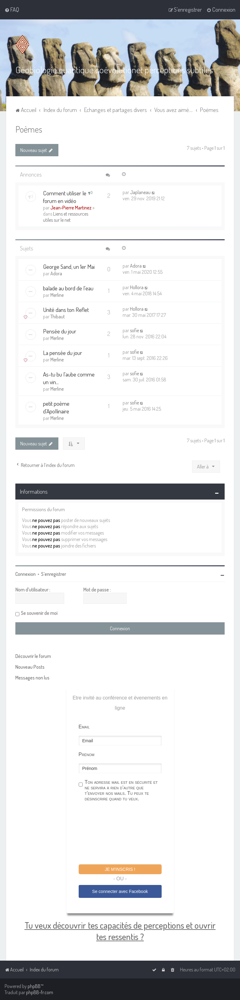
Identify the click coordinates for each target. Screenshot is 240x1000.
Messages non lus (32, 678)
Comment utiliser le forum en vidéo (64, 197)
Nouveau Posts (30, 667)
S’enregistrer (53, 574)
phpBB (34, 986)
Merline (57, 295)
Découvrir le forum (33, 656)
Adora (56, 273)
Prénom (87, 754)
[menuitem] (12, 9)
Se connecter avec (120, 891)
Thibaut (57, 316)
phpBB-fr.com (39, 992)
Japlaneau (140, 192)
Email (84, 726)
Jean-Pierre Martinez (71, 208)
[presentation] (125, 834)
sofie (134, 330)
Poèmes (28, 129)
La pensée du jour (62, 353)
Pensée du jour (59, 331)
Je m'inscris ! (120, 869)
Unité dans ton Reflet (66, 309)
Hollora (137, 287)
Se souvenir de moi (39, 613)
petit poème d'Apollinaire (56, 407)
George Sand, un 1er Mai (69, 266)
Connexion (25, 574)
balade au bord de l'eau (68, 288)
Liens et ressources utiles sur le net (65, 217)
